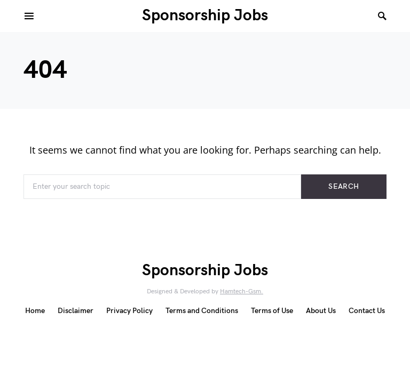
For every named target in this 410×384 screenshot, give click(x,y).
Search (343, 186)
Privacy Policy (129, 310)
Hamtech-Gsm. (241, 291)
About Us (321, 310)
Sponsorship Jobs (205, 15)
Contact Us (367, 310)
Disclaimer (75, 310)
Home (35, 310)
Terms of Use (272, 310)
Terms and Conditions (201, 310)
